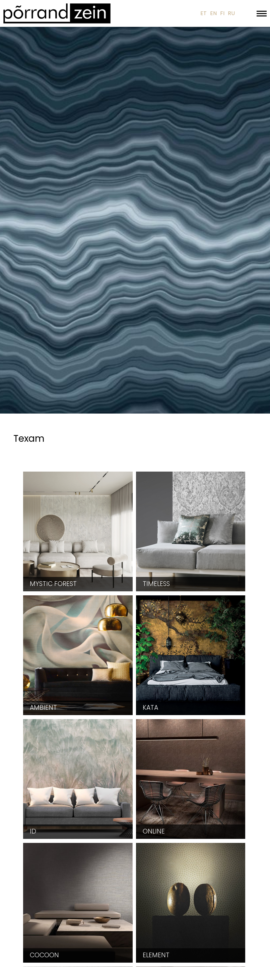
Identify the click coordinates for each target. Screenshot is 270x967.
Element (156, 955)
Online (154, 831)
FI (222, 13)
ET (203, 13)
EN (213, 13)
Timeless (156, 583)
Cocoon (44, 955)
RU (231, 13)
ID (33, 831)
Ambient (43, 707)
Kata (150, 707)
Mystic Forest (53, 583)
